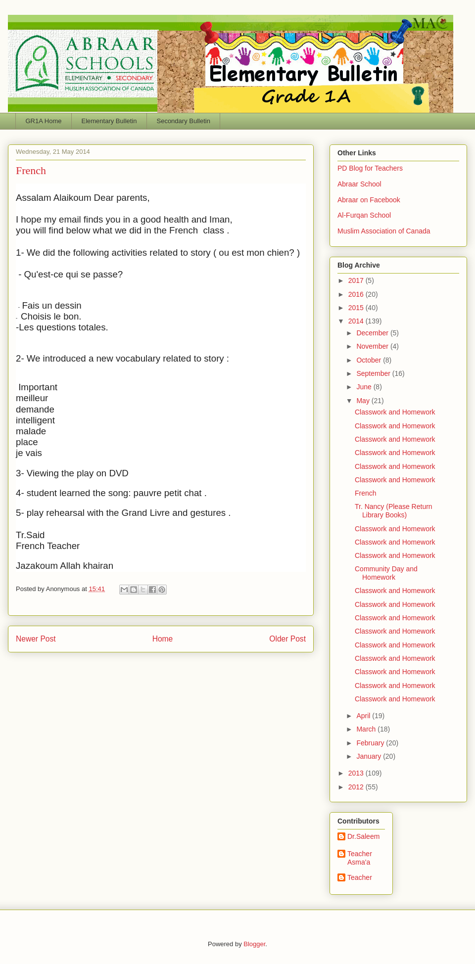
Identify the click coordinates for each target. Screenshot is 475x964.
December (373, 333)
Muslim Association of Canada (383, 231)
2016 (357, 294)
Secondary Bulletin (183, 121)
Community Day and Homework (386, 573)
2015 (357, 308)
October (369, 360)
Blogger (254, 944)
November (373, 346)
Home (162, 639)
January (369, 756)
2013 (357, 773)
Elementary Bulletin (109, 121)
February (371, 743)
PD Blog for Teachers (370, 168)
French (366, 493)
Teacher (359, 877)
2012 (357, 787)
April (364, 716)
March (367, 729)
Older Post (287, 639)
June (364, 387)
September (374, 373)
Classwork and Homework (395, 412)
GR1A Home (44, 121)
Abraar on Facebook (368, 200)
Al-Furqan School (364, 215)
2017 (357, 280)
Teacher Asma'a (359, 858)
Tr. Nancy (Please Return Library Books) (393, 511)
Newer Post (36, 639)
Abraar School (359, 184)
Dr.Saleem (363, 836)
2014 (357, 321)
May (363, 401)
